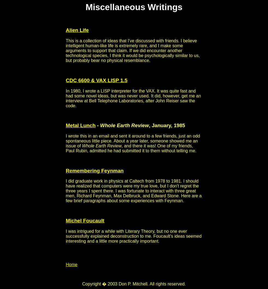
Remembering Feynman (95, 171)
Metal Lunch (81, 125)
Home (72, 264)
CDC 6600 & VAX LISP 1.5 (96, 80)
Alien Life (77, 30)
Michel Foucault (85, 221)
